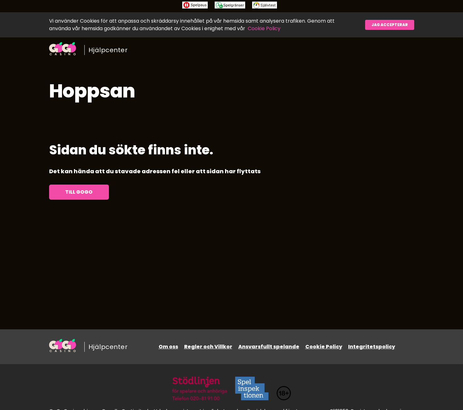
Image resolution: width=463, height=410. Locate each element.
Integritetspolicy (371, 346)
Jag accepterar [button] (389, 24)
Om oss (168, 346)
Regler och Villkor (208, 346)
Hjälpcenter (108, 50)
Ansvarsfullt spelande (268, 346)
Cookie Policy (264, 28)
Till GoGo (79, 192)
